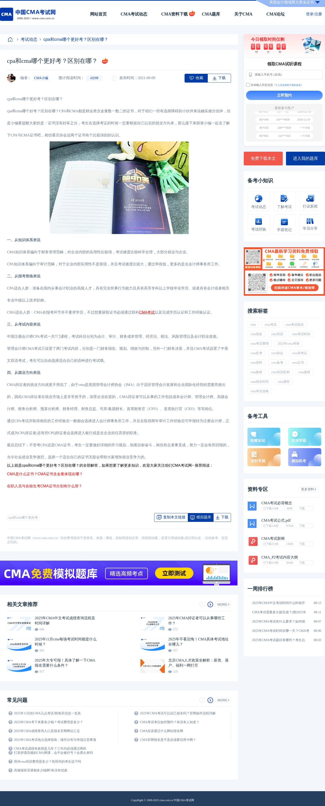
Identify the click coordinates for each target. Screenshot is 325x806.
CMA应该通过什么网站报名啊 (161, 731)
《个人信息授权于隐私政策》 (288, 85)
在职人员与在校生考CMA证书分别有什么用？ (44, 486)
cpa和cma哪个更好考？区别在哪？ (74, 39)
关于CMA (243, 14)
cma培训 (277, 334)
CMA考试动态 (134, 14)
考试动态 (27, 39)
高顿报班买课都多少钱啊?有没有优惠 (40, 770)
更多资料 (308, 489)
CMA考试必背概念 (276, 503)
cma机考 (256, 353)
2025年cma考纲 (288, 343)
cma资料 (256, 362)
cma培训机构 (280, 372)
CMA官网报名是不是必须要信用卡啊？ (168, 740)
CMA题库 (211, 14)
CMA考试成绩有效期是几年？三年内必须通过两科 (50, 748)
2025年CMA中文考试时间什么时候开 (278, 603)
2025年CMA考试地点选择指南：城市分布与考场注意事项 (55, 740)
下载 (302, 508)
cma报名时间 (259, 381)
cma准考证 (299, 353)
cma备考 (277, 362)
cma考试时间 (301, 334)
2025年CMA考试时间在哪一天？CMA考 (280, 631)
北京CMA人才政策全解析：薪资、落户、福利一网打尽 (198, 662)
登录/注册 (314, 14)
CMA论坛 (275, 14)
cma (253, 324)
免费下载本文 (263, 158)
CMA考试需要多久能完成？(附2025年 (279, 612)
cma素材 (304, 372)
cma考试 (270, 324)
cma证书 (298, 362)
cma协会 (277, 353)
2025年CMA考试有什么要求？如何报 (278, 621)
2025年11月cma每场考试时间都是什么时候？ (66, 641)
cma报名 (256, 334)
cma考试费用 (259, 343)
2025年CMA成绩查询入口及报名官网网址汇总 (47, 731)
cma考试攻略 (259, 391)
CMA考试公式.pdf (276, 520)
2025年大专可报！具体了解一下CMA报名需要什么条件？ (65, 662)
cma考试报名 (295, 324)
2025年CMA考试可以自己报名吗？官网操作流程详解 (178, 713)
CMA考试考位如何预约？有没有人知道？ (169, 722)
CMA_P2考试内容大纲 (279, 557)
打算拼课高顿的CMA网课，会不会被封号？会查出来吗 (53, 753)
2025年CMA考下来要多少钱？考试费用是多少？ (48, 722)
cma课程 (283, 381)
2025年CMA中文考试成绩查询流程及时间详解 (65, 620)
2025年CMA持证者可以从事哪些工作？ (196, 620)
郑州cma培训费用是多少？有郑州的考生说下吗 (47, 761)
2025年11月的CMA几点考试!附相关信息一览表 (47, 713)
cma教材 (256, 372)
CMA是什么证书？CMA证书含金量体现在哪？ (45, 474)
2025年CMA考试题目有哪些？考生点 (278, 640)
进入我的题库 (305, 158)
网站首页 (98, 14)
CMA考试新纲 (273, 538)
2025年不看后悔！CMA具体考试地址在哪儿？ (198, 641)
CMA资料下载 (174, 14)
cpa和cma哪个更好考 (23, 517)
